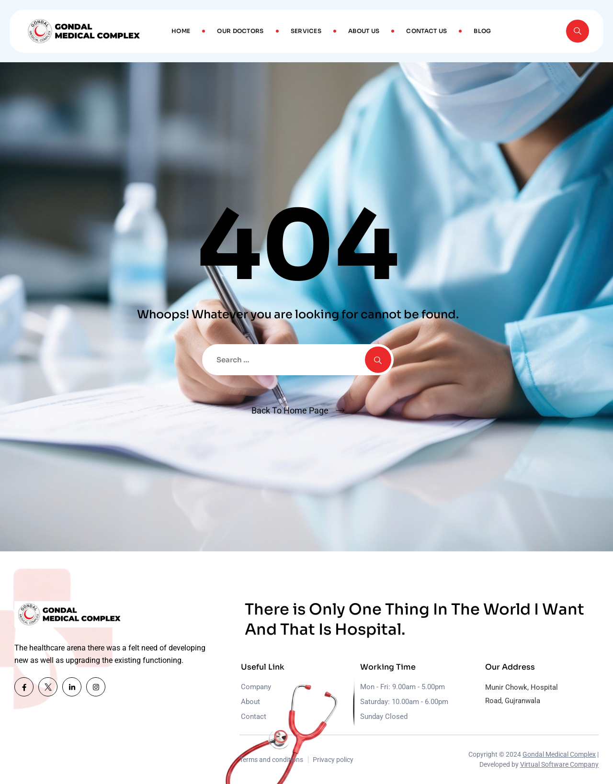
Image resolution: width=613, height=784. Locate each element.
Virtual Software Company (559, 764)
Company (256, 687)
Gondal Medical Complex (559, 754)
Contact (253, 716)
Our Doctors (240, 30)
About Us (363, 30)
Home (180, 30)
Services (306, 30)
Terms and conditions (271, 759)
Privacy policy (333, 759)
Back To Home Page (290, 410)
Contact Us (426, 30)
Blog (482, 30)
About (250, 701)
